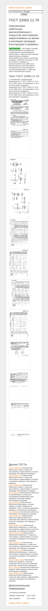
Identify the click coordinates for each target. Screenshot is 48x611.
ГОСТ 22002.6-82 (15, 485)
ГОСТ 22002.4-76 (15, 516)
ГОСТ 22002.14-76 (16, 550)
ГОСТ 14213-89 (15, 502)
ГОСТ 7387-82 (14, 493)
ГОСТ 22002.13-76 (16, 533)
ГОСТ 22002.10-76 (16, 573)
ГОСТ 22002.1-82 (15, 468)
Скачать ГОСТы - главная (19, 603)
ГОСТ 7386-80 (14, 567)
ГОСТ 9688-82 (14, 512)
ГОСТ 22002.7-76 (15, 475)
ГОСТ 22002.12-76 (16, 525)
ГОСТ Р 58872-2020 (16, 560)
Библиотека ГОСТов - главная (20, 7)
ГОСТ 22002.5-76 (15, 542)
